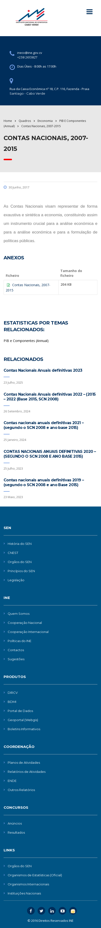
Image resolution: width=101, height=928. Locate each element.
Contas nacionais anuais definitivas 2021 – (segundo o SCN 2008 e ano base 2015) (44, 425)
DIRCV (13, 693)
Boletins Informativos (24, 729)
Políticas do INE (19, 641)
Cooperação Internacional (28, 632)
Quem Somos (18, 613)
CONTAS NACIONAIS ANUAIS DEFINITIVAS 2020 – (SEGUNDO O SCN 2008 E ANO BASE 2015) (50, 454)
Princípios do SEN (21, 571)
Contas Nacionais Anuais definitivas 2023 (43, 370)
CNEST (13, 553)
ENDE (12, 781)
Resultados (16, 832)
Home (8, 121)
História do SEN (20, 544)
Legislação (16, 580)
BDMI (12, 702)
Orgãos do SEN (20, 562)
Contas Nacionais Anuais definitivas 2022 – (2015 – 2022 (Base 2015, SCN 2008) (49, 396)
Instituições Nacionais (24, 893)
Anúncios (15, 823)
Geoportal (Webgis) (23, 720)
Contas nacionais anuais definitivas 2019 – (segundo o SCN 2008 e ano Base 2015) (44, 482)
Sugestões (16, 659)
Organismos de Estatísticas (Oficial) (35, 875)
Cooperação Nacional (25, 623)
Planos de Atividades (24, 762)
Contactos (16, 650)
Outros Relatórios (21, 790)
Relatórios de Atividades (26, 772)
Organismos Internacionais (28, 884)
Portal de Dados (20, 711)
